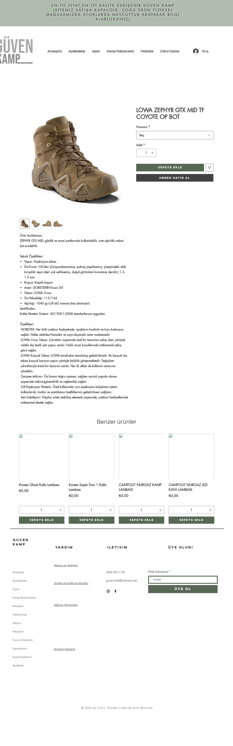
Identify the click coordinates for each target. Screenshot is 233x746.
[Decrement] (139, 153)
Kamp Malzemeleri (24, 597)
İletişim (17, 623)
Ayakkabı (18, 665)
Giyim (16, 589)
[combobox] (174, 135)
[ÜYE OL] (183, 589)
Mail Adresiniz (158, 572)
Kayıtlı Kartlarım (22, 657)
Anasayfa (18, 572)
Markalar (18, 606)
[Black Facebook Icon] (115, 591)
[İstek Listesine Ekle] (209, 167)
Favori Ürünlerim (23, 640)
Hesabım (18, 631)
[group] (116, 478)
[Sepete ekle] (42, 520)
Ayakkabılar (20, 580)
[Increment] (153, 153)
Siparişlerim (20, 648)
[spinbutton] (146, 153)
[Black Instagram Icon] (108, 591)
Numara (143, 127)
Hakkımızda (20, 614)
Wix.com (146, 707)
